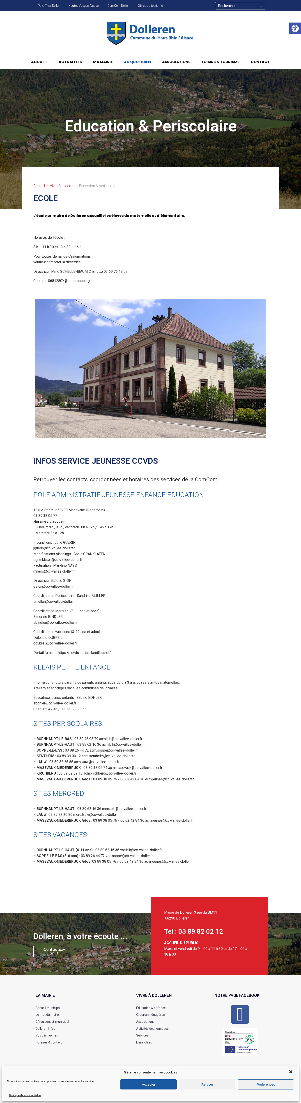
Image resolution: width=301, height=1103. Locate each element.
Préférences (266, 1084)
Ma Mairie (103, 61)
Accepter (148, 1084)
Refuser (207, 1084)
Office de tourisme (150, 5)
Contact (260, 61)
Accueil (39, 61)
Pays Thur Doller (49, 5)
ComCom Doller (118, 5)
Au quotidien (137, 61)
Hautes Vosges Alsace (84, 5)
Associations (176, 61)
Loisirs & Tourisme (220, 61)
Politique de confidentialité (25, 1095)
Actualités (70, 61)
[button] (291, 1072)
